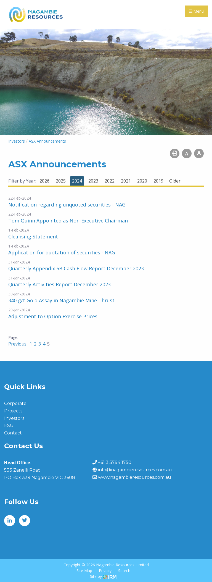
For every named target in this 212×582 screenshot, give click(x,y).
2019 (158, 181)
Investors (14, 418)
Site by (103, 576)
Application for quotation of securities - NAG (61, 252)
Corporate (15, 403)
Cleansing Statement (33, 236)
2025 (61, 181)
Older (175, 181)
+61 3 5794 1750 (114, 462)
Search (124, 570)
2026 (44, 181)
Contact (13, 433)
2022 (110, 181)
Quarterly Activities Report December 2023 (59, 284)
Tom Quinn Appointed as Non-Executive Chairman (68, 220)
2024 (77, 181)
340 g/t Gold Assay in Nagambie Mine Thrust (61, 300)
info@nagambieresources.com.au (135, 469)
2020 (142, 181)
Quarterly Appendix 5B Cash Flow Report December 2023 (76, 268)
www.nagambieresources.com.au (134, 477)
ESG (9, 425)
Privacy (105, 570)
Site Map (84, 570)
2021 (126, 181)
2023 (93, 181)
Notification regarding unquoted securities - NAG (67, 204)
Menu (196, 11)
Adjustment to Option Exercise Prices (52, 316)
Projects (13, 411)
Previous (18, 344)
